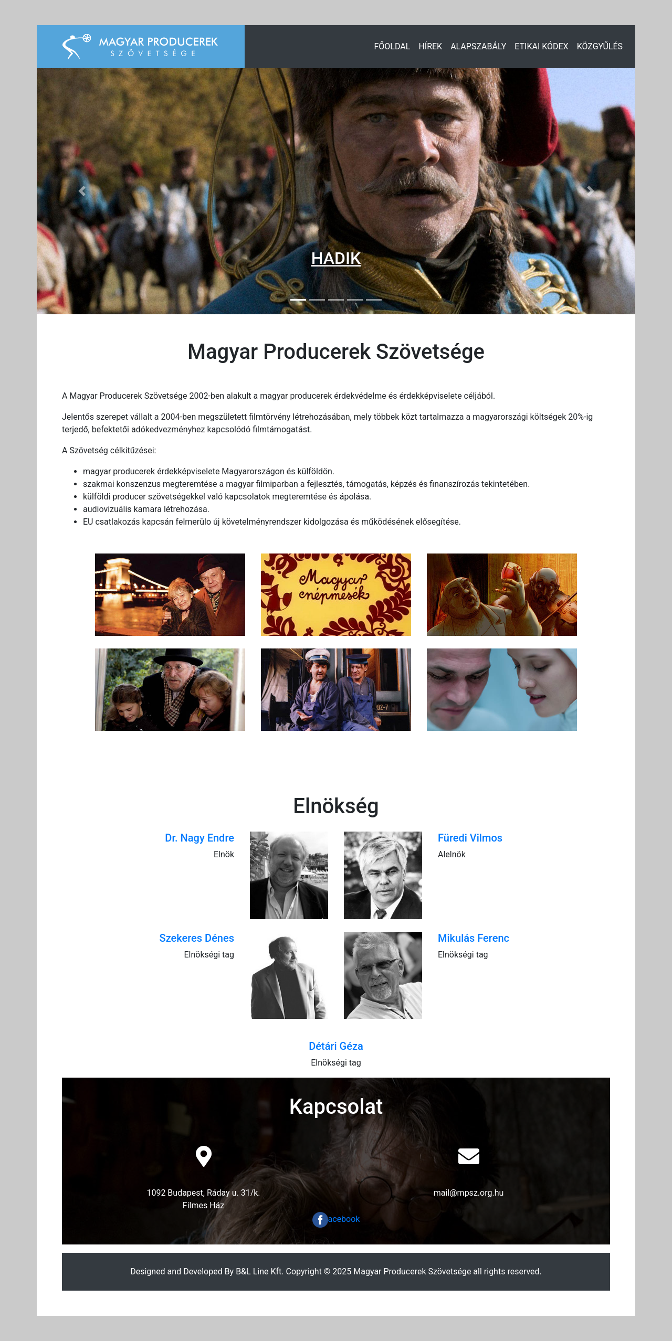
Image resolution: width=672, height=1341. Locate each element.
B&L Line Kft (258, 1271)
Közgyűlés (600, 46)
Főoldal (392, 46)
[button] (82, 191)
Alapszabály (478, 46)
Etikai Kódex (541, 46)
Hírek (430, 46)
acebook (336, 1219)
